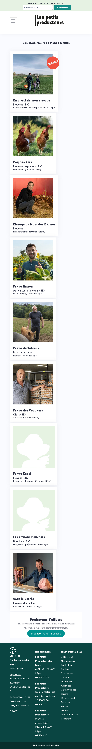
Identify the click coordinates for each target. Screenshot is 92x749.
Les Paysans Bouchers (29, 537)
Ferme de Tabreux (26, 348)
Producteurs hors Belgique (46, 633)
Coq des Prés (22, 162)
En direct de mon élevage (31, 100)
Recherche (66, 718)
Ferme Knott (22, 473)
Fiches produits (68, 698)
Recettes (65, 702)
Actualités (66, 685)
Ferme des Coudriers (28, 410)
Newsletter (66, 681)
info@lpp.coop (17, 668)
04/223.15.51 (16, 686)
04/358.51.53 (42, 677)
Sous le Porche (24, 599)
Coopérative (67, 656)
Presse (64, 706)
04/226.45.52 (42, 735)
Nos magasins (68, 660)
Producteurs (67, 665)
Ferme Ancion (23, 286)
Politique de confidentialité (46, 745)
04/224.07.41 (42, 704)
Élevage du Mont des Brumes (34, 224)
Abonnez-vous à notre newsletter (46, 2)
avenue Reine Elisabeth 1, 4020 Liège (43, 727)
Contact (65, 677)
